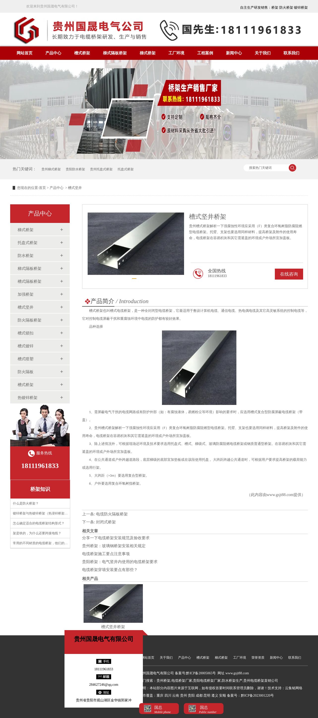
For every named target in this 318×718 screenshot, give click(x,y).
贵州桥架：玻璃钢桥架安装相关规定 (114, 546)
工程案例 (205, 53)
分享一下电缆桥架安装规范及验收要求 (116, 538)
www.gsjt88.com (280, 495)
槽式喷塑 (25, 359)
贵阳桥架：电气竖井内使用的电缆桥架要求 (120, 562)
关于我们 (263, 53)
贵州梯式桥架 (51, 169)
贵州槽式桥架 (104, 428)
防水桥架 (25, 255)
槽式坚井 (25, 307)
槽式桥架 (82, 53)
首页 (42, 188)
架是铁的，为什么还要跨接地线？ (37, 533)
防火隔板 (25, 372)
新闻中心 (234, 53)
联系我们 (291, 53)
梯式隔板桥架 (115, 53)
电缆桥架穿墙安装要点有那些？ (110, 570)
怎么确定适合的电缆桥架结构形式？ (38, 523)
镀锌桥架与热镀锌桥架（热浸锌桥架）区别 (43, 513)
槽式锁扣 (25, 333)
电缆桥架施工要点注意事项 (106, 554)
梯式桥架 (148, 53)
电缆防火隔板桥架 (112, 514)
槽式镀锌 (25, 346)
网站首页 (24, 53)
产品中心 (53, 53)
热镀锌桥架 (27, 397)
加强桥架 (25, 294)
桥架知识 (40, 489)
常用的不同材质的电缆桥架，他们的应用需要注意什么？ (53, 543)
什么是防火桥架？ (26, 503)
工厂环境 (176, 53)
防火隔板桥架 (29, 320)
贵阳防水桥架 (75, 169)
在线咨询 (289, 274)
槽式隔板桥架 (29, 281)
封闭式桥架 (106, 522)
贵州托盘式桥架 (101, 169)
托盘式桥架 (126, 169)
